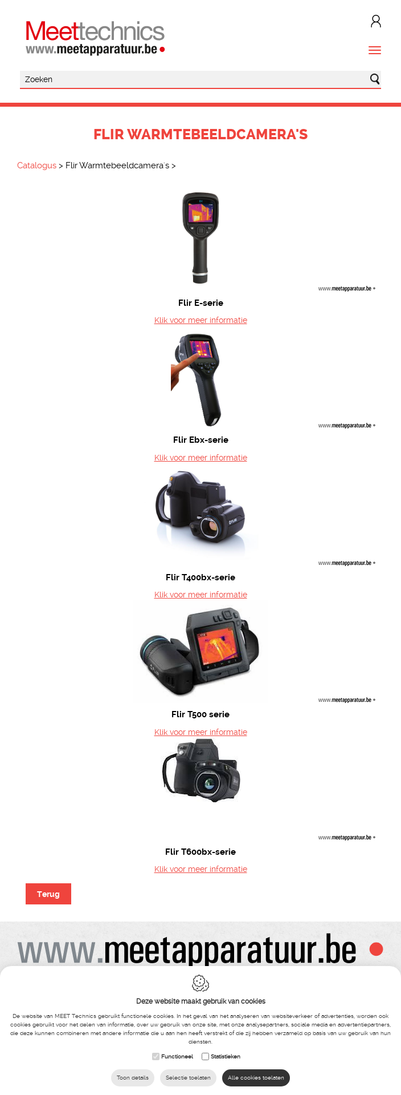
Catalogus (36, 165)
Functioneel (177, 1056)
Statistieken (225, 1056)
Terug (48, 894)
